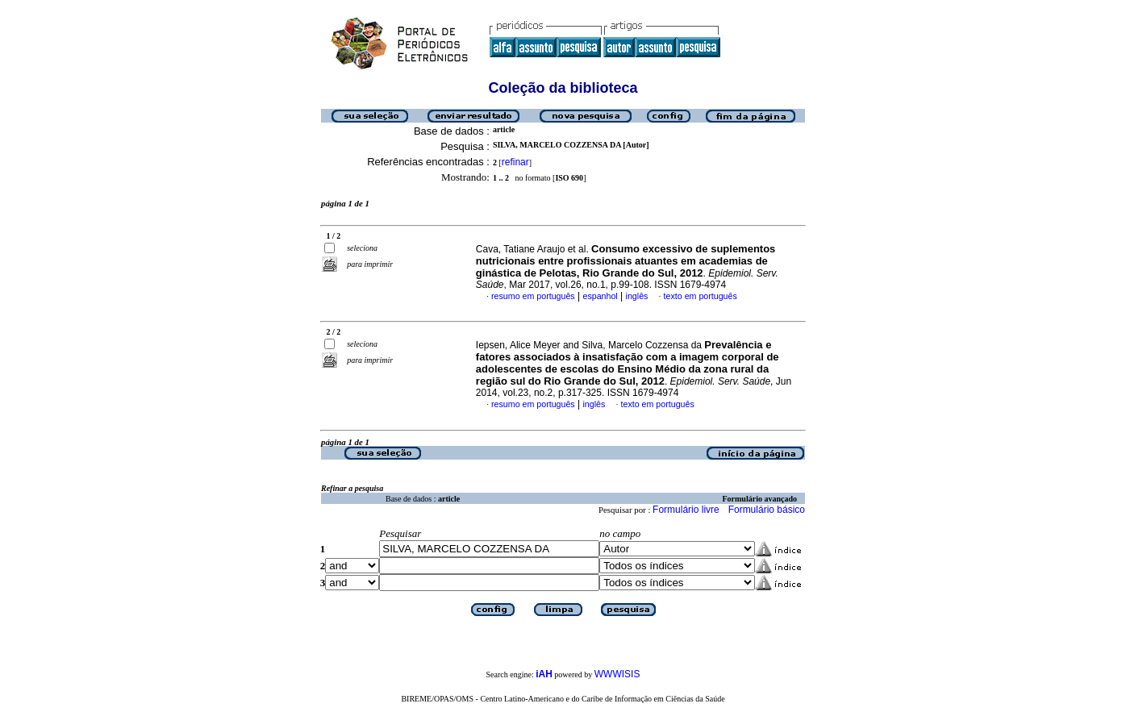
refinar (515, 162)
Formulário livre (686, 509)
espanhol (599, 296)
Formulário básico (766, 509)
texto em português (700, 296)
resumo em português (533, 296)
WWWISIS (617, 674)
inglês (637, 296)
